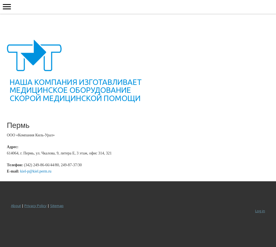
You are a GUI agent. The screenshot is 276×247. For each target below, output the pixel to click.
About (16, 205)
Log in (260, 210)
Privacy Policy (35, 205)
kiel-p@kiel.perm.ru (36, 171)
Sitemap (57, 205)
